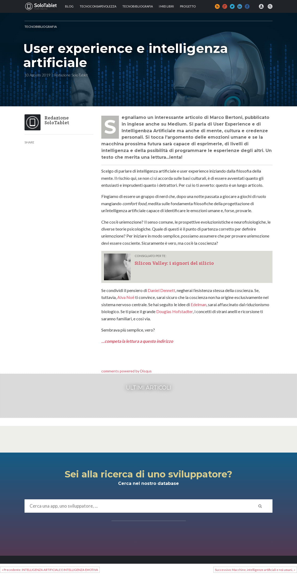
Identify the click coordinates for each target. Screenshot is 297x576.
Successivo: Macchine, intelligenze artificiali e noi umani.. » (255, 569)
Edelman (198, 304)
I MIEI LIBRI (166, 6)
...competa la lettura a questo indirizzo (137, 341)
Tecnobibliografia (137, 6)
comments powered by (126, 371)
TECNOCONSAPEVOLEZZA (98, 6)
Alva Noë (125, 297)
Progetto (188, 6)
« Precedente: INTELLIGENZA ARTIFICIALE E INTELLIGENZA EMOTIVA (50, 569)
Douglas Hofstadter (174, 311)
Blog (69, 6)
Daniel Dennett (161, 290)
